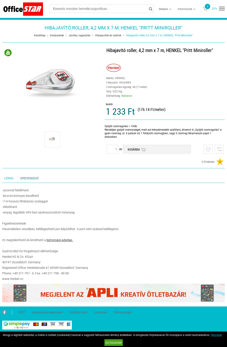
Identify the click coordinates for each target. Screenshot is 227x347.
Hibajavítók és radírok (108, 35)
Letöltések (100, 312)
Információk (185, 9)
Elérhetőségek (123, 312)
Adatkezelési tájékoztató (47, 312)
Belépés (163, 9)
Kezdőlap (39, 35)
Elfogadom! (114, 342)
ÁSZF (21, 312)
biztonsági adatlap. (60, 240)
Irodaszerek (57, 35)
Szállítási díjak (78, 312)
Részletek (216, 335)
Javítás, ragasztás (79, 35)
